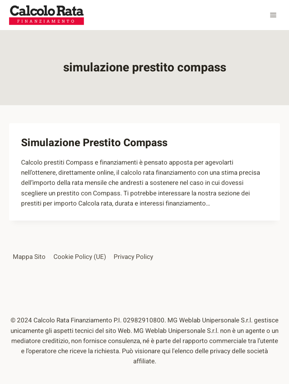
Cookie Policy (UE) (79, 257)
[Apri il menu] (273, 15)
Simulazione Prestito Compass (94, 143)
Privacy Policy (133, 257)
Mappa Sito (29, 257)
